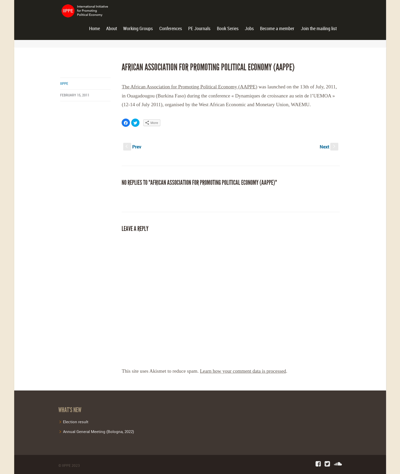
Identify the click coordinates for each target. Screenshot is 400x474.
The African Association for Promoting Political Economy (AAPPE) (189, 86)
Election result (75, 421)
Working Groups (138, 28)
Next (329, 147)
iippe (64, 84)
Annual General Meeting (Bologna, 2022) (98, 431)
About (111, 28)
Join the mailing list (319, 28)
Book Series (228, 28)
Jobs (249, 28)
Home (94, 28)
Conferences (170, 28)
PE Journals (199, 28)
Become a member (277, 28)
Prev (132, 147)
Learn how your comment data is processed (243, 371)
